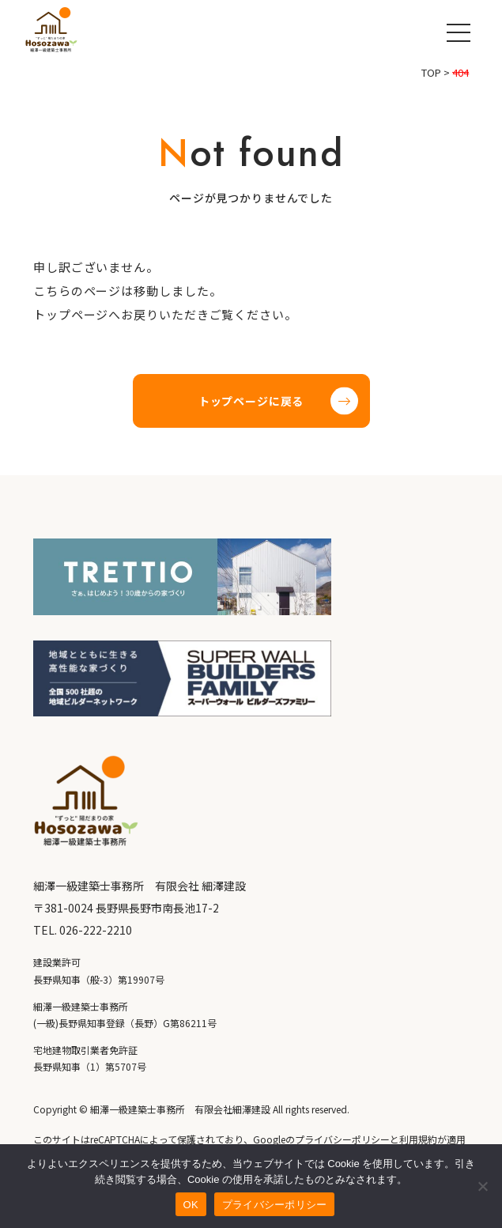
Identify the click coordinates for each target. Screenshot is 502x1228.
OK (190, 1205)
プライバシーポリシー (274, 1205)
